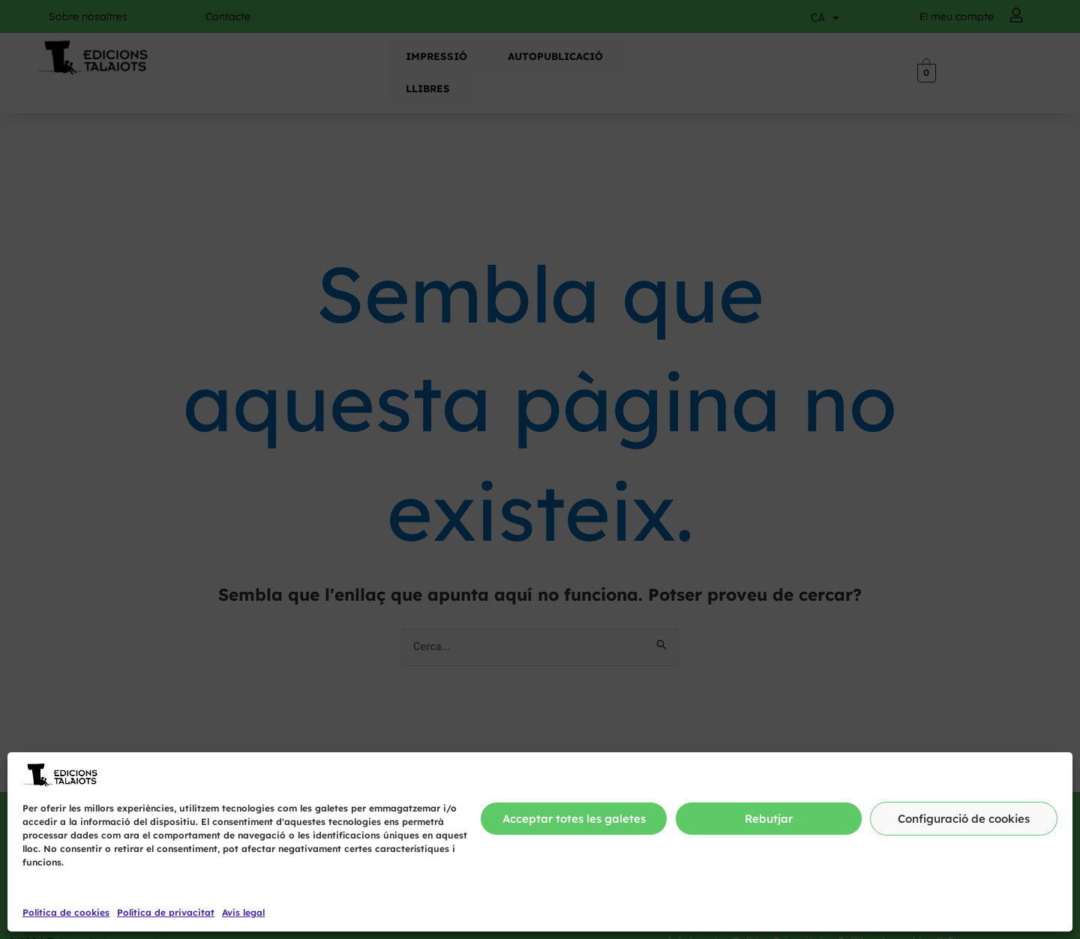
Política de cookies (66, 912)
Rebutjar (769, 819)
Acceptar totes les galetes (574, 819)
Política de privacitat (165, 912)
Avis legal (243, 912)
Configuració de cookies (964, 819)
